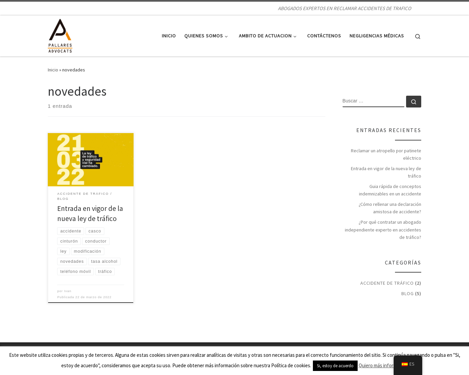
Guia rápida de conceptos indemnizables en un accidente (390, 190)
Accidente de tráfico (387, 283)
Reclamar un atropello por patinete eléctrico (386, 154)
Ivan (68, 291)
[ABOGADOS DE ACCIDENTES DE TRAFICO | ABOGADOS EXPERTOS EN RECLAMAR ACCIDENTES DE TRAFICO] (60, 34)
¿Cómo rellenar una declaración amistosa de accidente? (390, 208)
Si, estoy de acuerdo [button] (335, 366)
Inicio (53, 70)
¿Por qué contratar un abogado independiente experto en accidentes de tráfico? (383, 229)
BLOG (407, 293)
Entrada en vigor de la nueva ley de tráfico (386, 172)
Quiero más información (383, 365)
